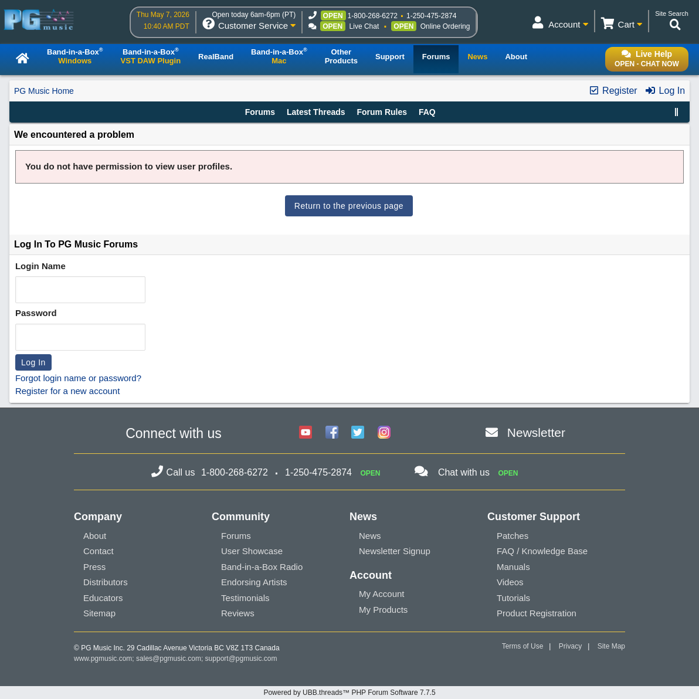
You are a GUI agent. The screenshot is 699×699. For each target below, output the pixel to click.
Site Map (611, 646)
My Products (383, 610)
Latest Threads (316, 112)
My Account (382, 594)
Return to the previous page (348, 206)
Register (612, 91)
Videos (510, 582)
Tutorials (513, 598)
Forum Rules (382, 112)
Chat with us (464, 472)
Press (94, 567)
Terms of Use (523, 646)
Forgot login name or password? (78, 378)
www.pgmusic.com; (104, 658)
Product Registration (536, 613)
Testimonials (245, 598)
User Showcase (252, 551)
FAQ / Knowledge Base (542, 551)
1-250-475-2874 (431, 16)
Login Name (40, 266)
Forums (260, 112)
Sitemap (99, 613)
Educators (103, 598)
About (94, 536)
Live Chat (364, 26)
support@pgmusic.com (241, 658)
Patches (512, 536)
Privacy (570, 646)
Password (36, 313)
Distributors (105, 582)
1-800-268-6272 (373, 16)
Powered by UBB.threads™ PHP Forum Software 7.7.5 (349, 692)
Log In (664, 91)
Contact (98, 551)
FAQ (427, 112)
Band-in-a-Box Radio (262, 567)
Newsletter (536, 432)
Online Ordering (445, 26)
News (370, 536)
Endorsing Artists (254, 582)
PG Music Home (44, 91)
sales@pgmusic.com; (170, 658)
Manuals (513, 567)
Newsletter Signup (394, 551)
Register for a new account (67, 391)
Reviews (238, 613)
